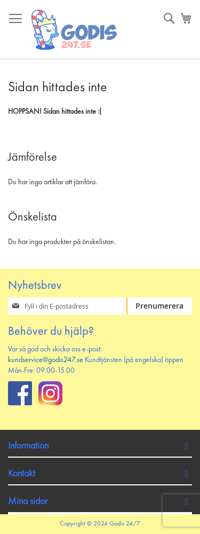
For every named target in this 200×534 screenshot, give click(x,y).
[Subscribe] (159, 306)
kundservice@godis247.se (45, 360)
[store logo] (74, 29)
